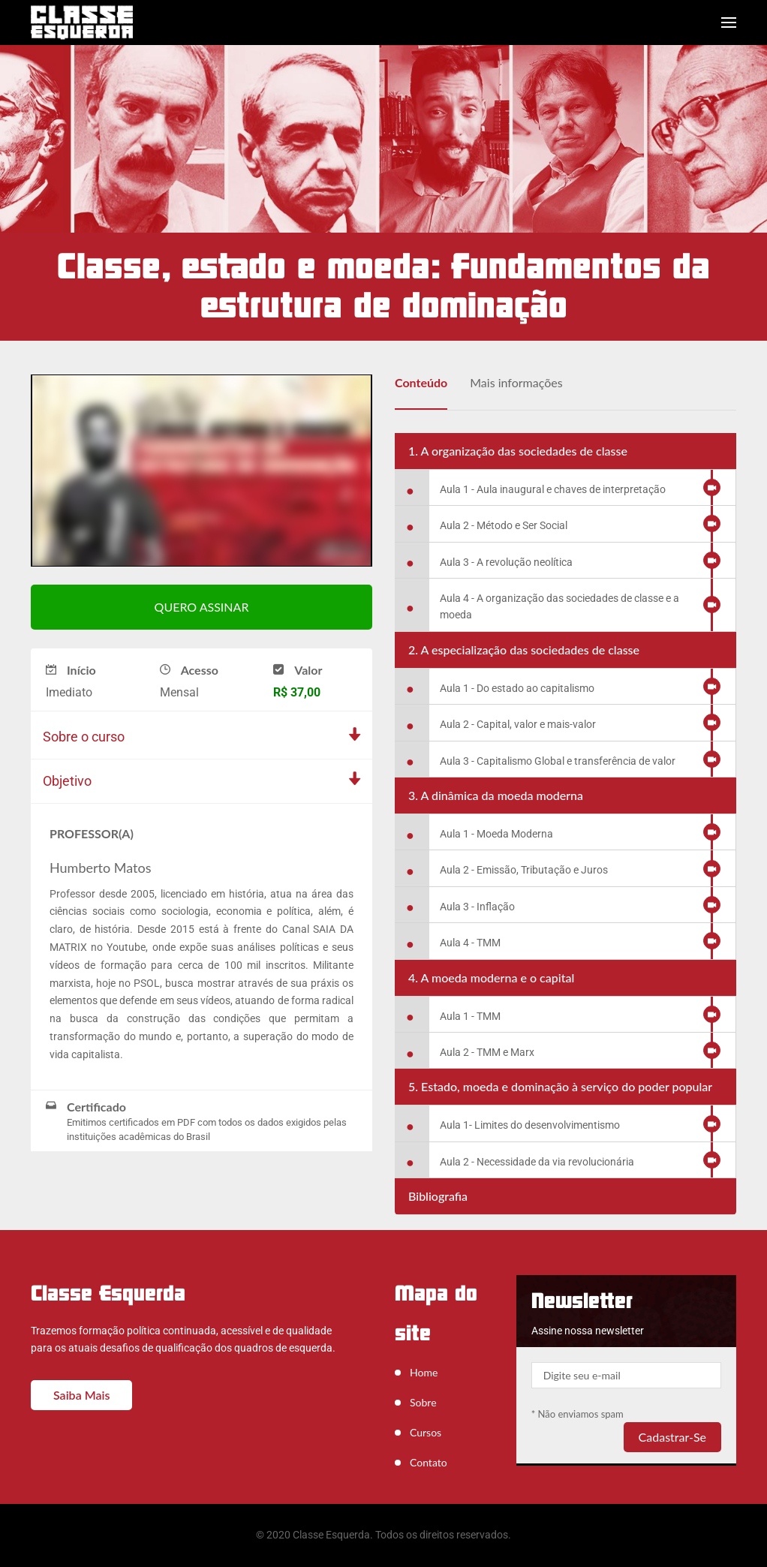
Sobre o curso (84, 737)
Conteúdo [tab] (421, 382)
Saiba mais (81, 1395)
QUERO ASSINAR (202, 607)
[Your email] (626, 1375)
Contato (428, 1462)
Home (424, 1372)
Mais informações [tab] (516, 382)
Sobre (423, 1402)
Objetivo (67, 782)
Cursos (425, 1432)
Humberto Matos (100, 868)
